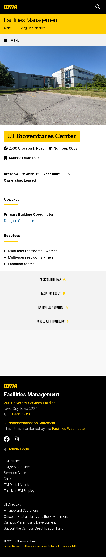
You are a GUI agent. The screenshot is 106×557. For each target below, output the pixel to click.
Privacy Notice (12, 546)
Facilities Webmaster (69, 428)
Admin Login (18, 449)
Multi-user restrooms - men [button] (30, 257)
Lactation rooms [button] (21, 263)
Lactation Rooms (53, 293)
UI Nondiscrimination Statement (29, 423)
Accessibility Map (53, 279)
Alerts (8, 28)
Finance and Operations (21, 510)
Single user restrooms (52, 321)
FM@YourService (17, 467)
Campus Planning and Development (30, 522)
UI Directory (12, 504)
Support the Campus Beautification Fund (33, 528)
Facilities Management (31, 20)
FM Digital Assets (17, 485)
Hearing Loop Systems (53, 307)
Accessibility (70, 546)
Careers (9, 479)
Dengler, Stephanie (19, 220)
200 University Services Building (30, 403)
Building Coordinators (31, 28)
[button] (98, 7)
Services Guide (15, 473)
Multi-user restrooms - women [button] (33, 251)
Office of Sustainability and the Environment (36, 516)
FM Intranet (12, 461)
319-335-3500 (18, 414)
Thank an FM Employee (21, 491)
